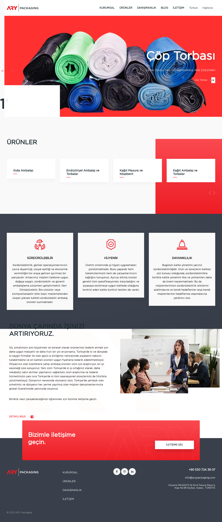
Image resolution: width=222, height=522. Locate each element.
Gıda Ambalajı (23, 170)
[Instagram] (124, 471)
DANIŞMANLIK (146, 8)
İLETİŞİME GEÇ (174, 445)
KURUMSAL (107, 8)
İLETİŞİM (178, 8)
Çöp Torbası (201, 80)
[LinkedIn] (132, 471)
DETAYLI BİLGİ (17, 417)
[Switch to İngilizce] (207, 7)
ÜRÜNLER (125, 8)
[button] (12, 71)
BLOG (164, 8)
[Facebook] (116, 471)
